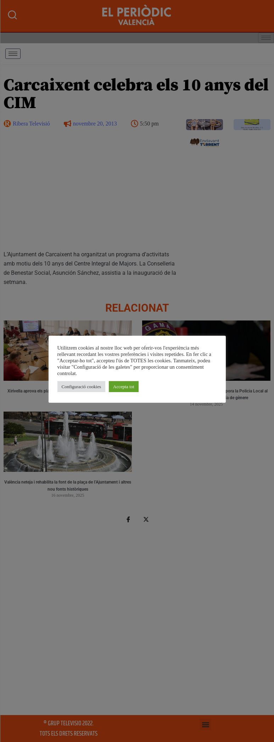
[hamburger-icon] (13, 54)
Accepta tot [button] (123, 386)
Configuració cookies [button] (81, 386)
